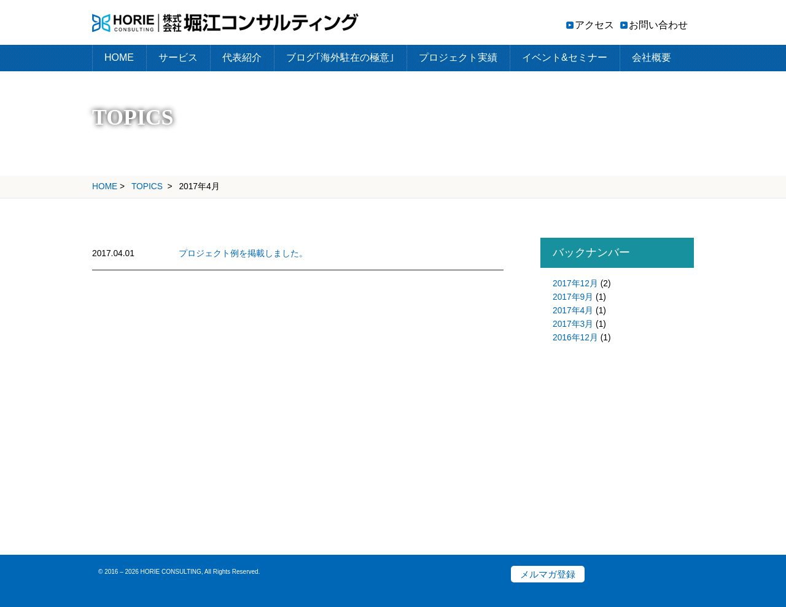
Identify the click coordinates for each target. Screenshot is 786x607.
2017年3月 (573, 324)
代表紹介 (242, 57)
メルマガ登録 (547, 574)
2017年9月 (573, 297)
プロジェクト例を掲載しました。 (243, 253)
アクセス (594, 25)
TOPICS (147, 186)
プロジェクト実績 (458, 57)
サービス (178, 57)
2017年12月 (575, 283)
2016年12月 (575, 337)
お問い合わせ (658, 25)
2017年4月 (573, 310)
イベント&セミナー (564, 57)
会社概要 (651, 57)
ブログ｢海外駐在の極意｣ (340, 57)
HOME (119, 57)
